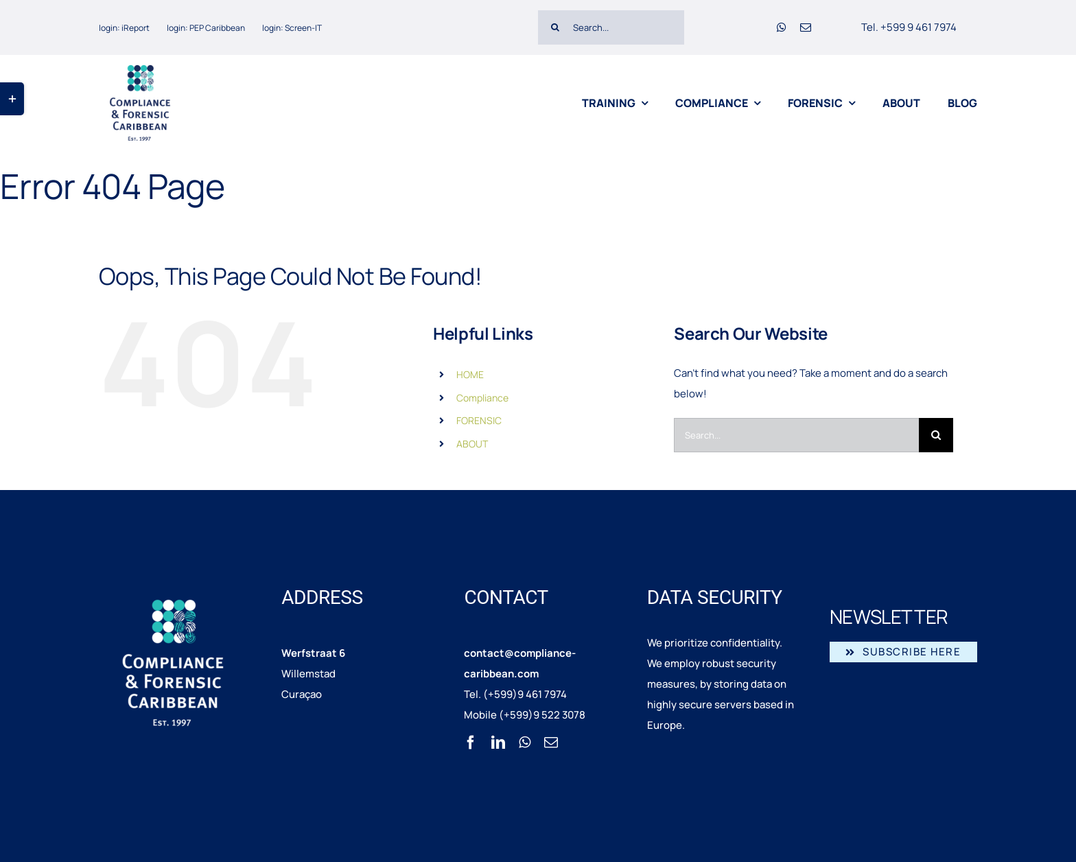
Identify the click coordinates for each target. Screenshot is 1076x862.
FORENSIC (479, 420)
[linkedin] (498, 742)
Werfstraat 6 (313, 653)
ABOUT (472, 443)
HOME (470, 374)
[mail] (805, 27)
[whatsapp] (781, 27)
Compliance (482, 397)
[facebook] (471, 742)
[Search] (555, 27)
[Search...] (611, 27)
